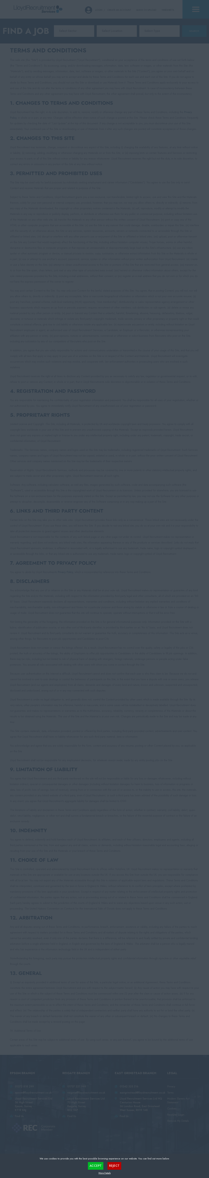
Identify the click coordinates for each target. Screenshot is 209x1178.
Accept (96, 1166)
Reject (114, 1166)
